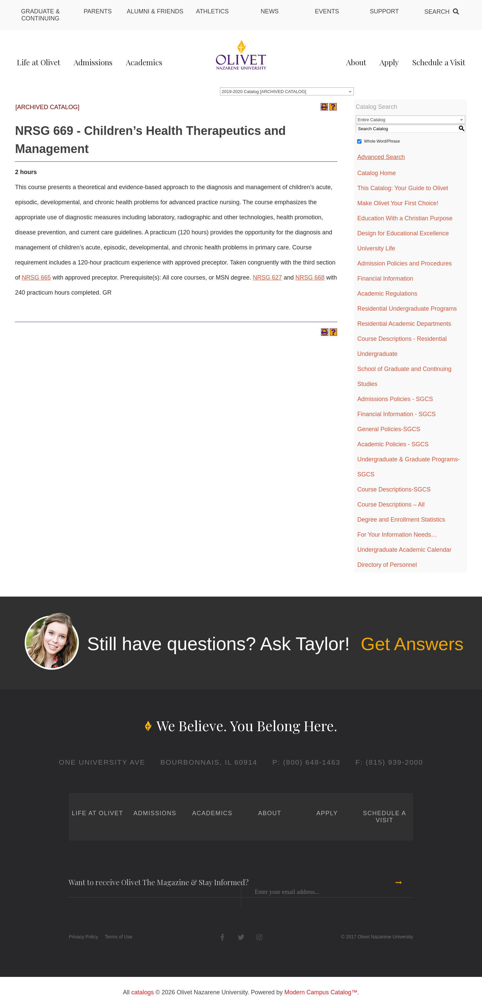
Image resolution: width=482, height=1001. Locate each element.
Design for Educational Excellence (403, 233)
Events (327, 11)
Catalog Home (376, 173)
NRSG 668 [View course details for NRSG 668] (309, 277)
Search (437, 11)
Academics (144, 62)
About (356, 62)
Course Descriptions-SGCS (394, 489)
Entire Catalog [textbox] (371, 119)
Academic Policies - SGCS (393, 444)
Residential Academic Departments (404, 323)
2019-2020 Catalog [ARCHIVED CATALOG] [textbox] (264, 91)
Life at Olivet (38, 62)
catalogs (142, 992)
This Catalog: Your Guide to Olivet (402, 188)
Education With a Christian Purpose (405, 218)
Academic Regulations (387, 293)
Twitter (241, 937)
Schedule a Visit (438, 62)
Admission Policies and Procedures (404, 263)
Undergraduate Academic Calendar (404, 549)
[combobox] (287, 91)
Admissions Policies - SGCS (395, 399)
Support (384, 11)
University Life (376, 248)
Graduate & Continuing (40, 15)
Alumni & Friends (155, 11)
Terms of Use (118, 936)
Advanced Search (381, 157)
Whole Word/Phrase (382, 141)
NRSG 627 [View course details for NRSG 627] (267, 277)
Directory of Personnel (387, 564)
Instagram (259, 937)
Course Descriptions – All (391, 504)
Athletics (212, 11)
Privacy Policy (83, 936)
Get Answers (412, 643)
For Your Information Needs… (397, 534)
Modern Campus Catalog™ (321, 992)
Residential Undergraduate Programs (407, 308)
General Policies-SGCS (388, 429)
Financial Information (385, 278)
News (270, 11)
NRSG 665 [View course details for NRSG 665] (36, 277)
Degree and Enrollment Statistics (401, 519)
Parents (98, 11)
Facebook (222, 937)
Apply (389, 62)
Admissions (93, 62)
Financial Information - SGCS (396, 414)
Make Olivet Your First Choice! (397, 203)
